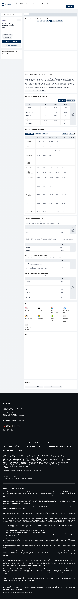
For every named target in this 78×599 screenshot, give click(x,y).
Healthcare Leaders (43, 465)
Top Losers (53, 465)
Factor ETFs (37, 455)
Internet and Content (36, 459)
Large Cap (26, 458)
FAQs (49, 14)
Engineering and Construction (52, 458)
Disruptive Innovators (48, 462)
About (38, 3)
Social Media (23, 462)
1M (44, 20)
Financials (36, 14)
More (43, 3)
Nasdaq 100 (45, 455)
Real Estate (41, 454)
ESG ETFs (29, 455)
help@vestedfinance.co (9, 420)
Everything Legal (37, 470)
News (45, 14)
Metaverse (5, 463)
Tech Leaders (62, 463)
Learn (26, 3)
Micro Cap (5, 458)
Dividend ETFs (6, 455)
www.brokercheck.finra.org (10, 508)
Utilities (23, 460)
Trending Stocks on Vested (10, 466)
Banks (68, 459)
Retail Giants (6, 465)
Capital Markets (53, 459)
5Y (53, 20)
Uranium (10, 454)
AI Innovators (65, 460)
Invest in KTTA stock (11, 41)
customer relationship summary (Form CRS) (18, 503)
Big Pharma (14, 465)
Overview (26, 14)
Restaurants (26, 459)
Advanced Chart (59, 20)
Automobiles (16, 460)
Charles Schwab (57, 456)
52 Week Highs (33, 463)
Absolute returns (62, 100)
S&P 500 (52, 455)
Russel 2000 (59, 455)
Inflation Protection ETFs (18, 455)
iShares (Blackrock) (32, 456)
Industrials (50, 460)
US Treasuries (49, 454)
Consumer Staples (13, 462)
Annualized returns (71, 100)
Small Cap (13, 458)
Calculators (6, 470)
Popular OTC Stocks (24, 466)
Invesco (49, 456)
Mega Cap (34, 458)
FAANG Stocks (61, 465)
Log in (65, 3)
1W (41, 20)
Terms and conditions (16, 470)
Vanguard (22, 456)
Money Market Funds (60, 454)
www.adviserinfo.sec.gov (52, 501)
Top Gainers (62, 459)
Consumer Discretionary (34, 462)
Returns (31, 14)
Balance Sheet (38, 133)
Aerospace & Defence (15, 459)
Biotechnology (66, 458)
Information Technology (39, 460)
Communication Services (62, 462)
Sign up (70, 6)
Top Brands (66, 456)
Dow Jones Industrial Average (10, 456)
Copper (16, 454)
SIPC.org (22, 508)
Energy (5, 462)
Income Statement (29, 133)
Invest (16, 3)
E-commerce (24, 463)
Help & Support (51, 3)
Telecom (45, 459)
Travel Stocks (32, 465)
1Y (50, 20)
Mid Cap (20, 458)
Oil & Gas (40, 458)
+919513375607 (20, 420)
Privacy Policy (27, 470)
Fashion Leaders (43, 463)
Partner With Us (19, 6)
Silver (4, 454)
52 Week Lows (53, 463)
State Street (42, 456)
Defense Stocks (23, 465)
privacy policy (32, 592)
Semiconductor (7, 460)
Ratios (41, 14)
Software (5, 459)
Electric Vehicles (14, 463)
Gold (21, 454)
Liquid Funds (27, 454)
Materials (29, 460)
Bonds (34, 454)
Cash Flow (45, 133)
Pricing (32, 3)
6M (47, 20)
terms (24, 592)
